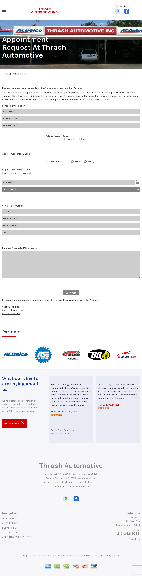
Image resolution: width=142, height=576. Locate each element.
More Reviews (14, 423)
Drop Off (77, 162)
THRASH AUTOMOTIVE (17, 29)
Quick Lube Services (12, 310)
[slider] (56, 415)
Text (84, 139)
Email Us (134, 539)
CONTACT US (9, 532)
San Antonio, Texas (60, 433)
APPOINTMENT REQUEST (16, 537)
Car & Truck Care (59, 430)
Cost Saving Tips (10, 306)
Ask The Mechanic (11, 313)
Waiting (90, 162)
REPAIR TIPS (9, 527)
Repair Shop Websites (56, 555)
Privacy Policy (111, 555)
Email (51, 139)
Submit (71, 293)
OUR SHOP (8, 518)
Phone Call (70, 139)
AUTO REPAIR (9, 523)
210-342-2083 (100, 99)
